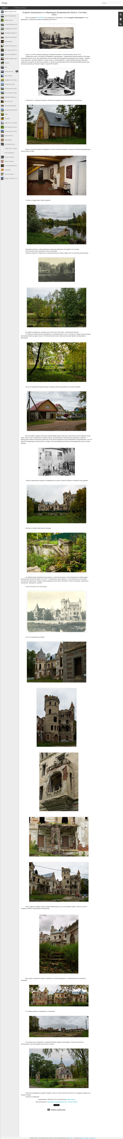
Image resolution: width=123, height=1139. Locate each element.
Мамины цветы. (9, 20)
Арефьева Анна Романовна (12, 80)
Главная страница (20, 8)
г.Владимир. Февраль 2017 (12, 33)
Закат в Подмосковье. (10, 16)
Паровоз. (7, 63)
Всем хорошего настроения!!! (12, 127)
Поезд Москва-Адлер (10, 105)
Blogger (81, 1138)
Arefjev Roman (70, 1099)
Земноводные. (8, 140)
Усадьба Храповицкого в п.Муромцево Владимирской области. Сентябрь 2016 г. (54, 13)
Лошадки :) (7, 118)
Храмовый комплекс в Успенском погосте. (16, 97)
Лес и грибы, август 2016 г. (12, 50)
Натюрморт (8, 170)
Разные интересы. (9, 157)
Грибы (6, 114)
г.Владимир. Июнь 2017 (11, 28)
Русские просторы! (10, 84)
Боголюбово (40, 17)
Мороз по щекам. (9, 161)
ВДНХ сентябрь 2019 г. (11, 11)
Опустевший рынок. (10, 144)
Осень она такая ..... (10, 174)
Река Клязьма (8, 75)
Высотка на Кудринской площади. (14, 54)
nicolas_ (71, 1138)
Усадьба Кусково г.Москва (11, 110)
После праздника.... (10, 152)
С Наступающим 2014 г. (11, 165)
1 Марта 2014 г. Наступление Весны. (14, 148)
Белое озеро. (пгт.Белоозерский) (13, 93)
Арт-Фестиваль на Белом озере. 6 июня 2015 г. (17, 88)
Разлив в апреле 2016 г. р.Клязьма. (14, 58)
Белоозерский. (8, 41)
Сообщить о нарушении (89, 1138)
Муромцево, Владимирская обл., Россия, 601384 (62, 1102)
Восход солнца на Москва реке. (13, 71)
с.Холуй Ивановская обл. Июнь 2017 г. (15, 24)
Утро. (6, 67)
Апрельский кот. (9, 135)
